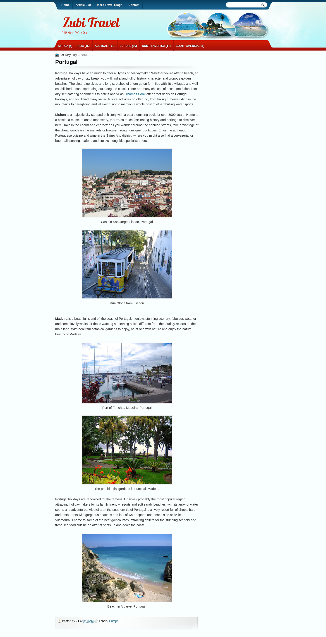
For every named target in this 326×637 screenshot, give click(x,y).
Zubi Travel (91, 22)
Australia (102, 46)
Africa (63, 46)
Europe (125, 46)
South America (187, 46)
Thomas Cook (135, 94)
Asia (80, 46)
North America (153, 46)
